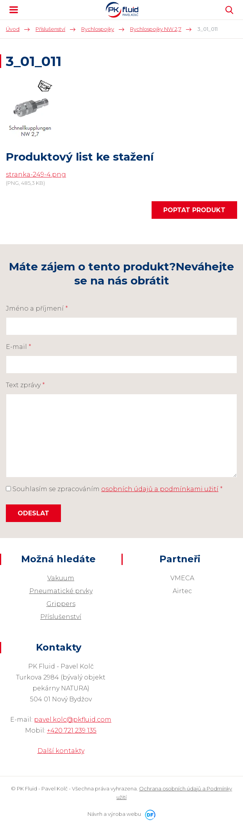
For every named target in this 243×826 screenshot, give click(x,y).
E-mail (18, 346)
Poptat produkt (194, 210)
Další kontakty (61, 750)
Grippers (60, 604)
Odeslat (33, 513)
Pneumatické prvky (61, 591)
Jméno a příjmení (37, 308)
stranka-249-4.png (36, 174)
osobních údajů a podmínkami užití (159, 489)
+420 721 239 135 (71, 730)
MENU (13, 10)
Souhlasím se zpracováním (114, 489)
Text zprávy (25, 385)
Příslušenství (60, 616)
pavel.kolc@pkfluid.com (72, 719)
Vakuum (60, 578)
